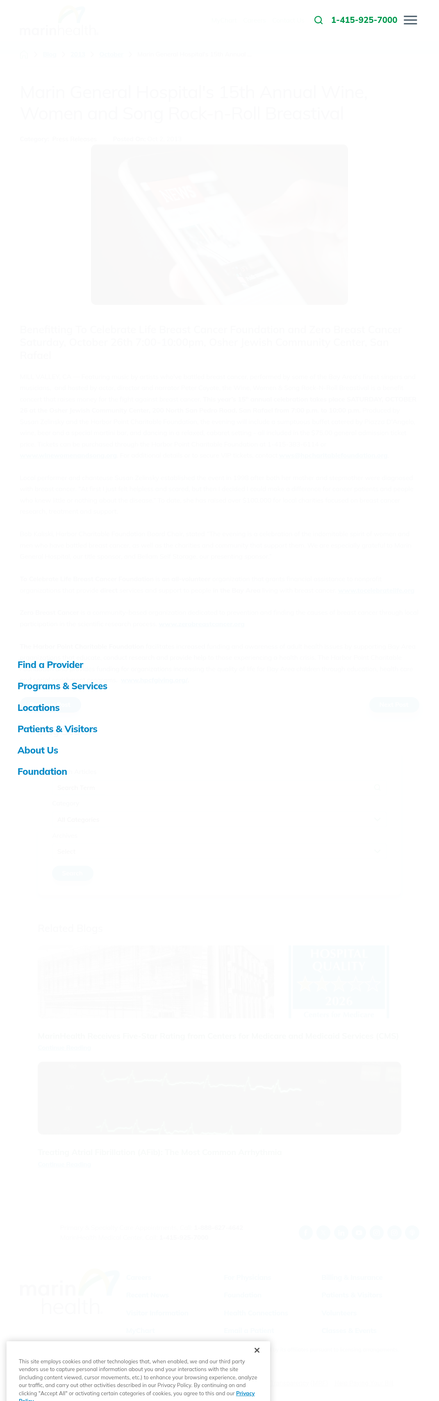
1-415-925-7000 (183, 1237)
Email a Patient (249, 1330)
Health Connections (256, 1313)
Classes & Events (348, 1330)
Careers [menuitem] (254, 20)
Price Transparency (281, 1383)
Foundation (243, 1294)
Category (65, 803)
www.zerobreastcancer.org (202, 624)
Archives (64, 835)
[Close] (257, 1371)
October (111, 54)
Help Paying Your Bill (364, 1383)
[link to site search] (318, 20)
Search (72, 873)
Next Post (393, 704)
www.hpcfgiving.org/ (154, 680)
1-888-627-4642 (218, 1227)
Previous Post (50, 704)
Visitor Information (157, 1313)
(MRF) (319, 1383)
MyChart (140, 1330)
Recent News (147, 1294)
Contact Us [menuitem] (288, 20)
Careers (139, 1277)
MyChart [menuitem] (224, 20)
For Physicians (247, 1277)
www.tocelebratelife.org (376, 590)
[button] (410, 20)
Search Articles (74, 771)
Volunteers (339, 1313)
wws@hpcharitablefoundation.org (333, 455)
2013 (78, 54)
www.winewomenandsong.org (68, 455)
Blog (49, 54)
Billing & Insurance (351, 1277)
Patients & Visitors (351, 1294)
